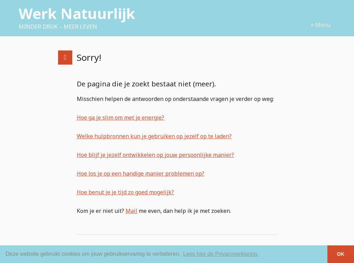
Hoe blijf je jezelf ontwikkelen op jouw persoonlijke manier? (155, 155)
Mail (131, 211)
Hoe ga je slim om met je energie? (120, 117)
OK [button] (341, 254)
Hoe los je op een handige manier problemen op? (140, 173)
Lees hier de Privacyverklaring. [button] (221, 254)
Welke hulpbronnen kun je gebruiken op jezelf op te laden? (154, 136)
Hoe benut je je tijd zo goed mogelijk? (125, 192)
